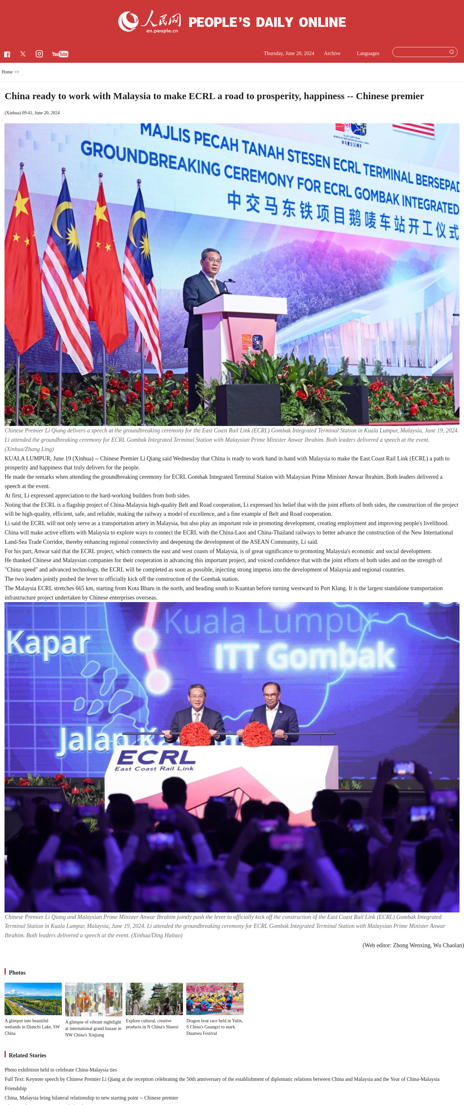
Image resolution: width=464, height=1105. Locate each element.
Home (7, 72)
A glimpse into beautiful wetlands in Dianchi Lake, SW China (32, 1027)
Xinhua (12, 112)
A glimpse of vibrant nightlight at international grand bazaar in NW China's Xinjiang (93, 1028)
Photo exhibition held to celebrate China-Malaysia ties (61, 1069)
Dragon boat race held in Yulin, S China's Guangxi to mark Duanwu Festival (214, 1027)
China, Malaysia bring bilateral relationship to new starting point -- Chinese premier (91, 1097)
